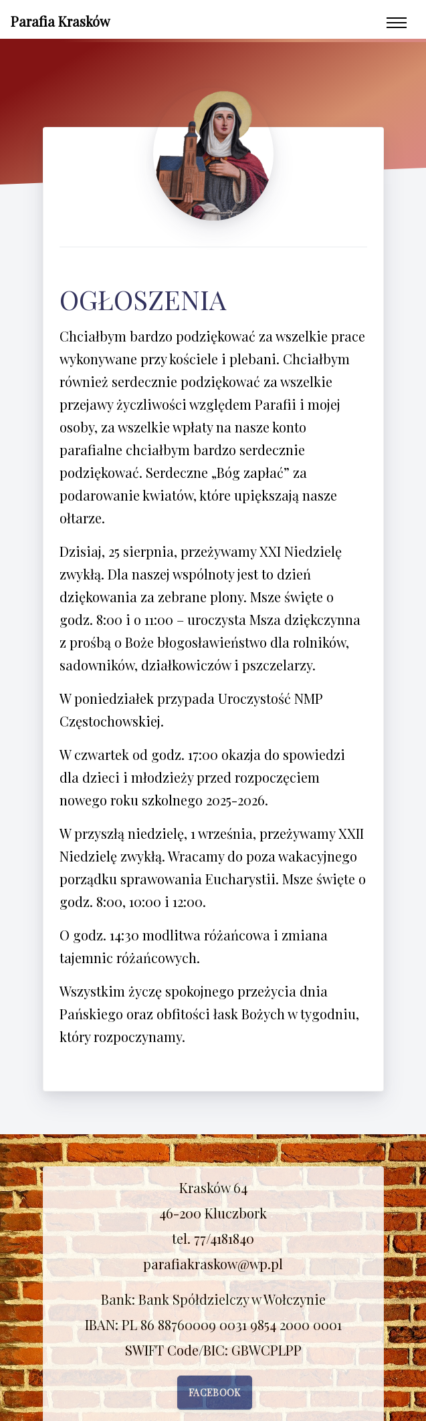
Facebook (215, 1392)
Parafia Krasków (60, 21)
